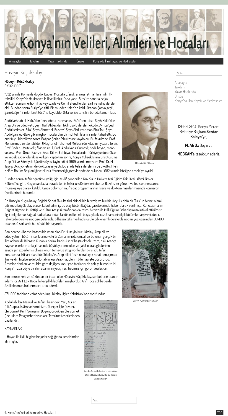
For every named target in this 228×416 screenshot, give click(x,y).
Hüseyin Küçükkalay (23, 72)
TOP (219, 413)
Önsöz (80, 61)
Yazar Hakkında (57, 61)
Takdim (34, 61)
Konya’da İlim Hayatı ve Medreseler (115, 61)
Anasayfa (15, 61)
